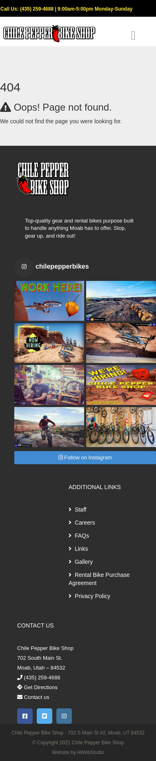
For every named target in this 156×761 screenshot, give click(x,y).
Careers (82, 522)
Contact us (33, 697)
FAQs (79, 535)
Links (78, 548)
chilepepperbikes (62, 266)
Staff (77, 509)
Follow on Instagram (85, 457)
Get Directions (37, 687)
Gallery (81, 562)
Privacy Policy (89, 596)
